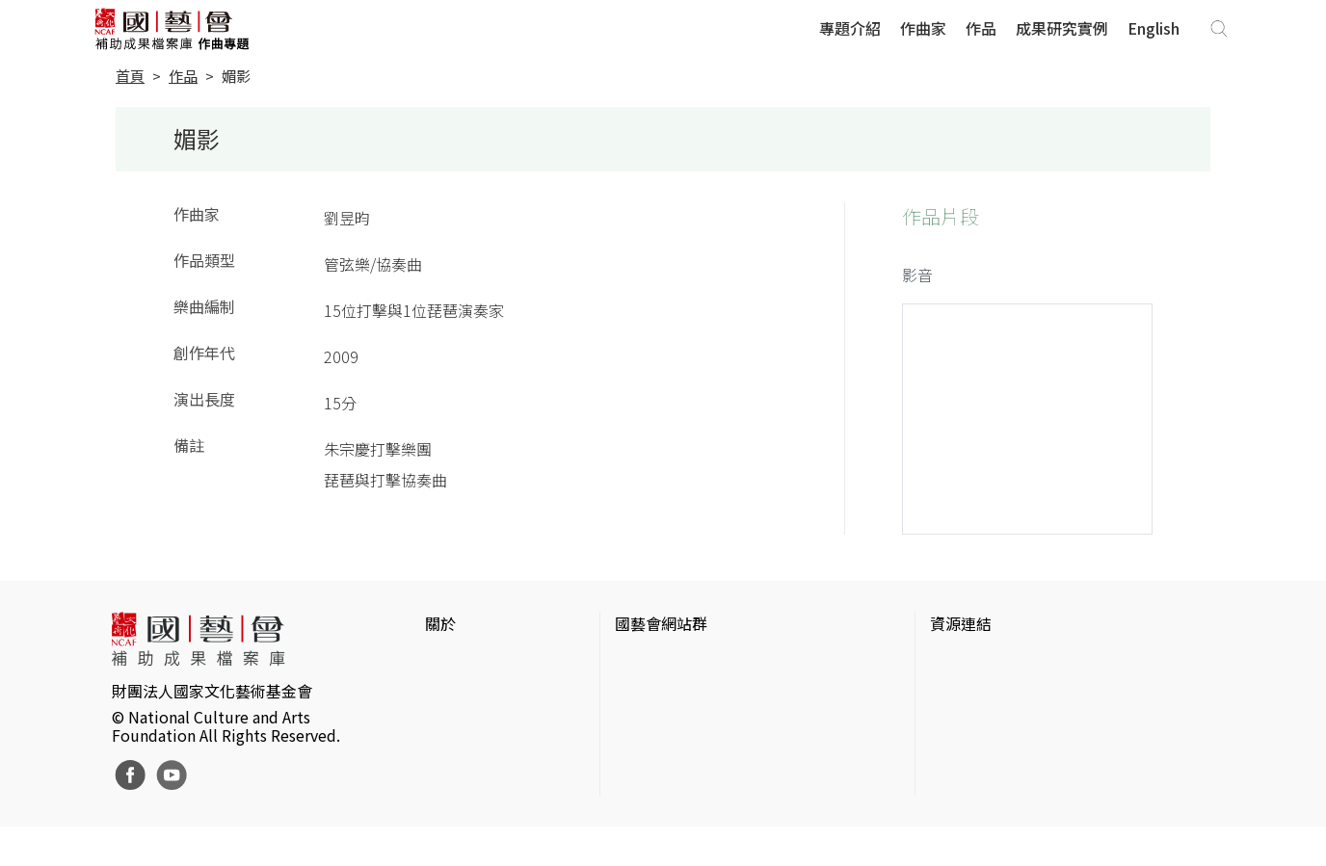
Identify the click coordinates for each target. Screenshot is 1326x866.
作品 (981, 27)
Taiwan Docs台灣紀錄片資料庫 (1034, 815)
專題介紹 (850, 27)
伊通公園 (961, 692)
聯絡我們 (456, 723)
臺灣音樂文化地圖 (991, 754)
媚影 (236, 76)
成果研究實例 (1062, 27)
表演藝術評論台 (669, 723)
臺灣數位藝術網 (984, 723)
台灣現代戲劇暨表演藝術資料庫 (1038, 785)
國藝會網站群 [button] (661, 623)
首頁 (130, 76)
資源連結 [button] (961, 623)
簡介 (440, 661)
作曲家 (923, 27)
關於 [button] (440, 623)
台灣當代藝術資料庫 (999, 661)
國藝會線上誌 (661, 692)
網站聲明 (456, 692)
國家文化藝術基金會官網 (699, 661)
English (1153, 27)
